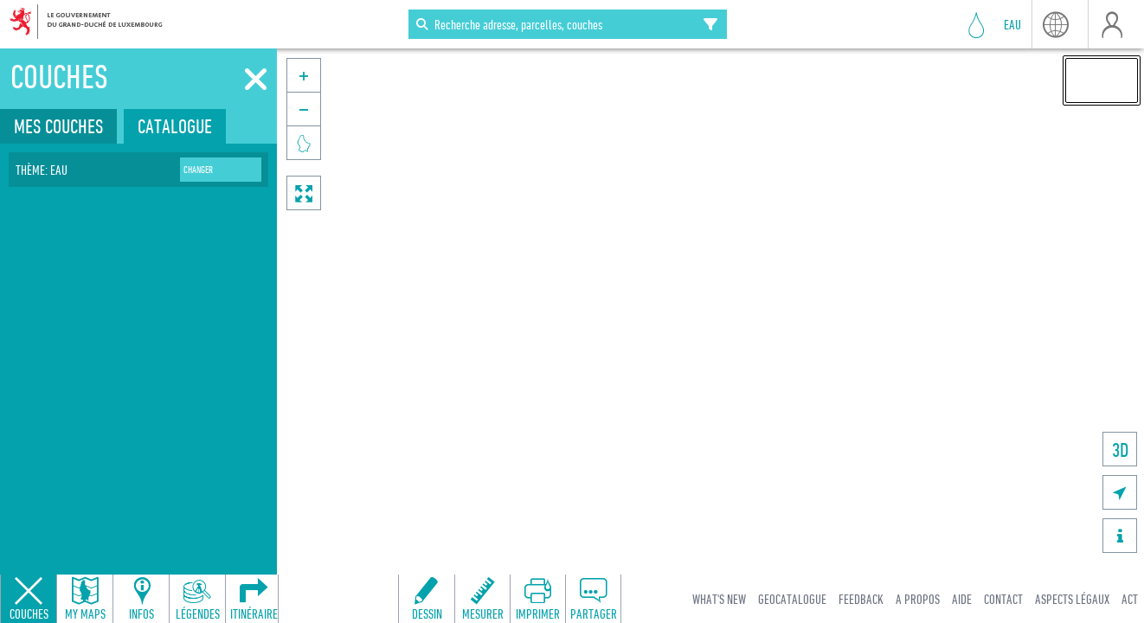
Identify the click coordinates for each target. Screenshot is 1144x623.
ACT (1130, 599)
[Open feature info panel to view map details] (141, 599)
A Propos (918, 599)
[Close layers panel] (28, 599)
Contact (1003, 599)
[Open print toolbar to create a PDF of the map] (537, 599)
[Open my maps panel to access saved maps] (84, 599)
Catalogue (175, 126)
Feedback (861, 599)
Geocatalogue (792, 599)
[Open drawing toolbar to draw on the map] (426, 599)
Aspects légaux (1072, 599)
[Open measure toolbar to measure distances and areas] (482, 599)
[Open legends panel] (197, 599)
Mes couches (58, 126)
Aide (962, 599)
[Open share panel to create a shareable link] (592, 599)
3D (1120, 449)
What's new (719, 599)
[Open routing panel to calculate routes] (253, 599)
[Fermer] (256, 79)
